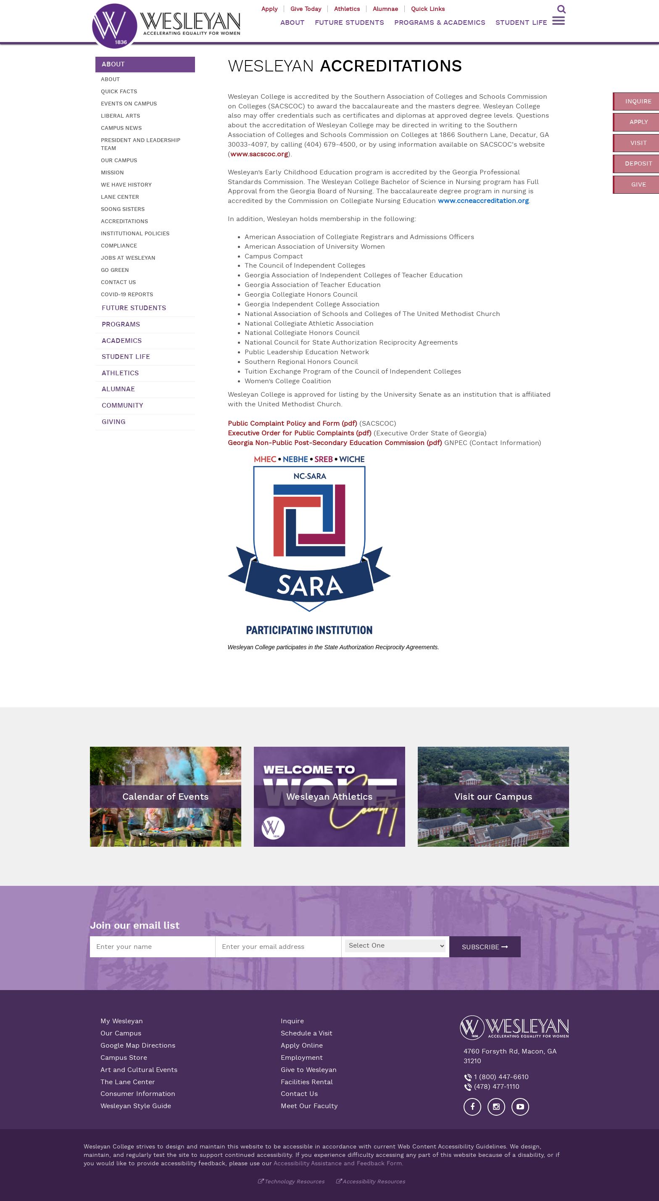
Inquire (292, 1021)
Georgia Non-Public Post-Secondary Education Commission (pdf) (335, 443)
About (113, 64)
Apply (269, 8)
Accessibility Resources (374, 1181)
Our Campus (119, 160)
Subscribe (485, 947)
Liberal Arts (120, 116)
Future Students (134, 308)
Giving (114, 422)
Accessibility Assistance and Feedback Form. (338, 1163)
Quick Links (428, 8)
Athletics (347, 8)
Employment (302, 1057)
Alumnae (385, 8)
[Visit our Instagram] (496, 1107)
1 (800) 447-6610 (500, 1077)
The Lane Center (127, 1082)
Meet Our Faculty (309, 1106)
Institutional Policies (135, 233)
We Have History (126, 185)
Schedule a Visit (306, 1033)
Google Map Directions (137, 1045)
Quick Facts (119, 91)
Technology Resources (294, 1181)
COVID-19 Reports (127, 294)
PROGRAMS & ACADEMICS (439, 22)
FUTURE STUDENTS (349, 22)
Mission (112, 172)
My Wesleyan (121, 1021)
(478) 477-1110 (495, 1086)
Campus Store (123, 1057)
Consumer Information (137, 1094)
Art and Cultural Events (138, 1070)
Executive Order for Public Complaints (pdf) (301, 433)
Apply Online (302, 1045)
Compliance (119, 245)
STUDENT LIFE (521, 22)
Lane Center (120, 197)
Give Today (305, 8)
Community (122, 405)
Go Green (115, 270)
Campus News (121, 128)
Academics (122, 341)
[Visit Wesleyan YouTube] (520, 1107)
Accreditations (124, 221)
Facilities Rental (307, 1082)
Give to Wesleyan (309, 1070)
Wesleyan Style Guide (135, 1106)
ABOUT (292, 22)
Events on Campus (129, 103)
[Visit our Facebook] (472, 1107)
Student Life (126, 357)
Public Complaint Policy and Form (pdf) (292, 423)
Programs (121, 324)
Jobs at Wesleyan (128, 258)
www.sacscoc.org (259, 154)
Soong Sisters (123, 209)
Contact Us (118, 282)
